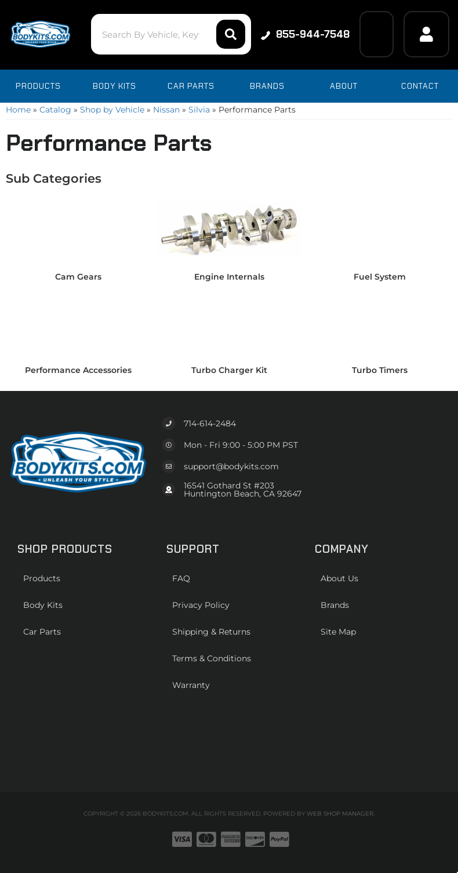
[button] (171, 34)
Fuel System (380, 276)
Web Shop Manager (340, 813)
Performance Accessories (78, 370)
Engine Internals (229, 276)
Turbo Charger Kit (229, 370)
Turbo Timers (380, 370)
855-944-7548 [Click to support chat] (305, 34)
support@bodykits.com (231, 466)
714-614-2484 (210, 423)
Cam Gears (78, 276)
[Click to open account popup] (426, 34)
